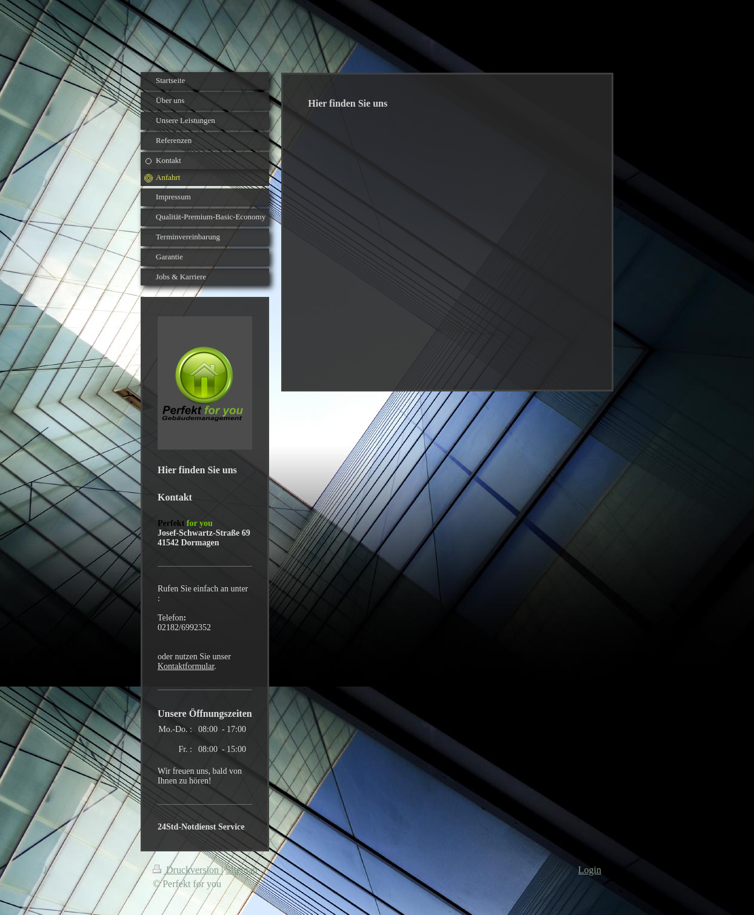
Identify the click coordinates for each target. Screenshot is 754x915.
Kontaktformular (186, 666)
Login (589, 870)
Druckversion (187, 870)
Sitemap (241, 870)
